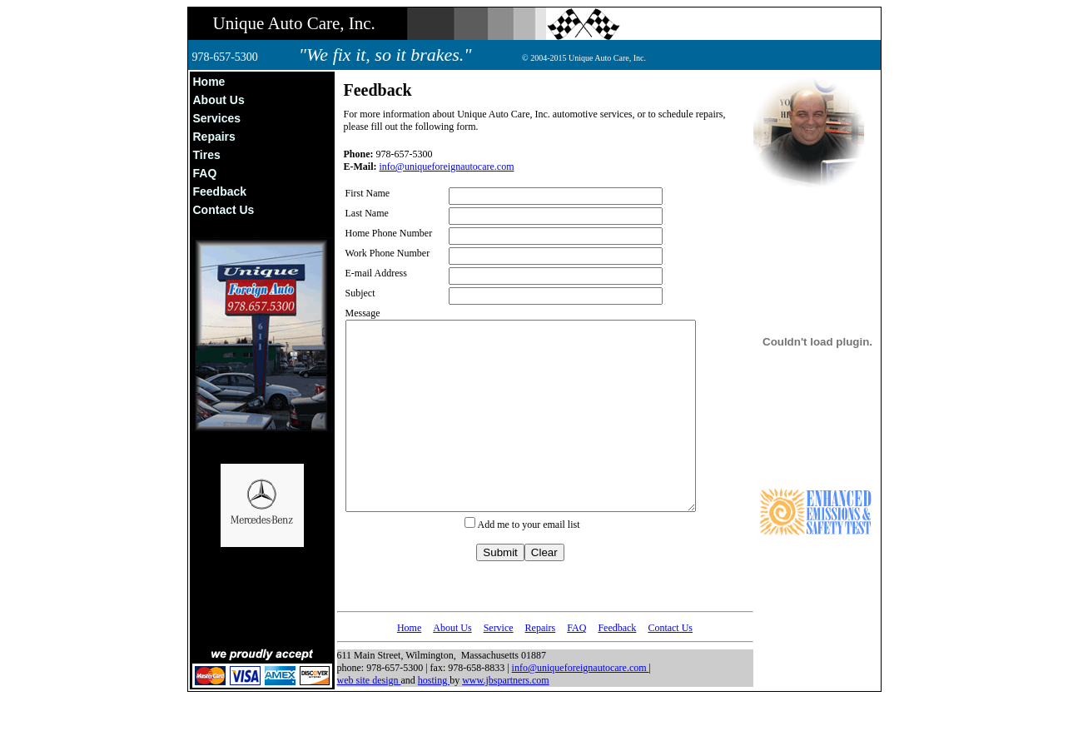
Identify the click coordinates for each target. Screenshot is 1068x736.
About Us (219, 100)
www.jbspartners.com (505, 718)
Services (217, 118)
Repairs (214, 136)
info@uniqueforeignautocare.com (447, 166)
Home (209, 81)
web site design (369, 718)
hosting (434, 718)
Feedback (220, 191)
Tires (207, 155)
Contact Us (224, 209)
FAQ (205, 173)
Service (499, 665)
